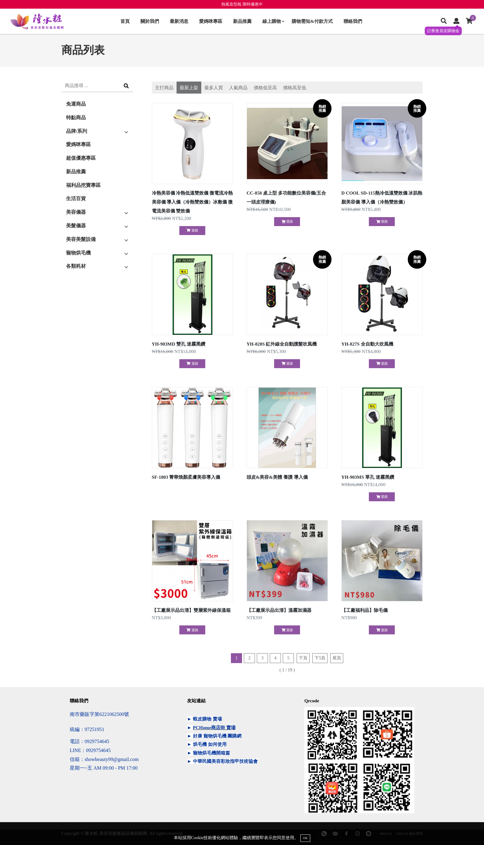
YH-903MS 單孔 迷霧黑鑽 (367, 477)
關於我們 (149, 21)
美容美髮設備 (81, 239)
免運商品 (76, 104)
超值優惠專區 (81, 158)
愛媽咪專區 (210, 21)
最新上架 (189, 87)
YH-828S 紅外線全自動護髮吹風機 (282, 344)
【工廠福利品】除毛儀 (364, 610)
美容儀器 (76, 212)
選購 (192, 230)
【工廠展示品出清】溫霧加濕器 (279, 610)
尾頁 (336, 657)
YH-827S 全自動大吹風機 (367, 344)
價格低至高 (265, 87)
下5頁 (320, 657)
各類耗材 (76, 266)
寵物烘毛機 (78, 252)
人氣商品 (238, 87)
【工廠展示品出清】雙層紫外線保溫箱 (191, 610)
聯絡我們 (353, 21)
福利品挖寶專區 (83, 185)
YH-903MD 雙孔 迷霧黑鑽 (179, 344)
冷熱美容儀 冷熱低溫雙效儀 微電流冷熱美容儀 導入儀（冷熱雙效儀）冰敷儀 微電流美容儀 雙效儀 (192, 201)
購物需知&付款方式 (312, 21)
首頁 (125, 21)
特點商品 (76, 117)
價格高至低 (294, 87)
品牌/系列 (76, 131)
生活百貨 (76, 198)
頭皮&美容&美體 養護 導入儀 (277, 477)
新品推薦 (242, 21)
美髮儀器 (76, 225)
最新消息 (179, 21)
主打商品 (164, 87)
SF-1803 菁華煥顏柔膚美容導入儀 (186, 477)
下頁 (303, 657)
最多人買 (213, 87)
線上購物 (273, 21)
